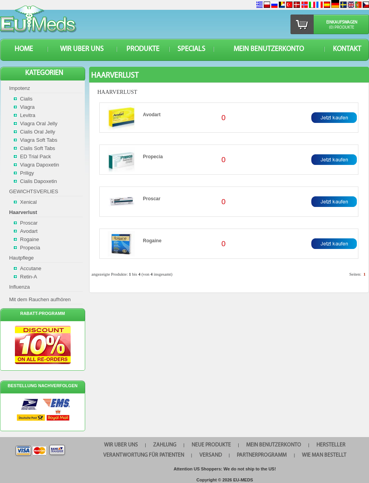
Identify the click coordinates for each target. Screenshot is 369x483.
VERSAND (210, 455)
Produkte (142, 49)
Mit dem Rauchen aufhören (40, 299)
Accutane (30, 268)
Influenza (19, 287)
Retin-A (28, 277)
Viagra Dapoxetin (39, 165)
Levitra (27, 115)
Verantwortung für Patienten (143, 455)
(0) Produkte (341, 28)
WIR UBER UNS (82, 49)
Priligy (27, 173)
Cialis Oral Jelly (37, 132)
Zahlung (164, 445)
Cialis (26, 99)
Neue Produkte (211, 445)
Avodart (152, 114)
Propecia (153, 156)
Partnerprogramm (262, 455)
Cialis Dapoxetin (38, 181)
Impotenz (19, 88)
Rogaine (152, 240)
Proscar (152, 198)
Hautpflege (21, 258)
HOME (24, 49)
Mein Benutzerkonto (269, 49)
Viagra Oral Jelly (38, 123)
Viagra (27, 107)
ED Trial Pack (35, 156)
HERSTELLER (330, 445)
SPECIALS (191, 49)
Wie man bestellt (324, 455)
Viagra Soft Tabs (38, 140)
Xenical (28, 202)
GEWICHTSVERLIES (33, 191)
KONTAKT (347, 49)
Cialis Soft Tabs (37, 148)
